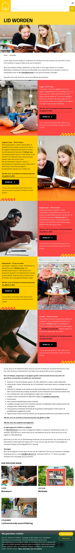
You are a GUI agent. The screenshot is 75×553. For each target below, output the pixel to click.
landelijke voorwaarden (51, 396)
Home (5, 55)
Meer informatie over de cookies (30, 549)
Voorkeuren (66, 538)
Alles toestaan (66, 534)
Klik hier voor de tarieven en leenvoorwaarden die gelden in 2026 (56, 109)
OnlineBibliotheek (27, 72)
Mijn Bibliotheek (12, 430)
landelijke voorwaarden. (50, 328)
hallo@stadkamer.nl (28, 454)
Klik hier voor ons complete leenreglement (19, 422)
